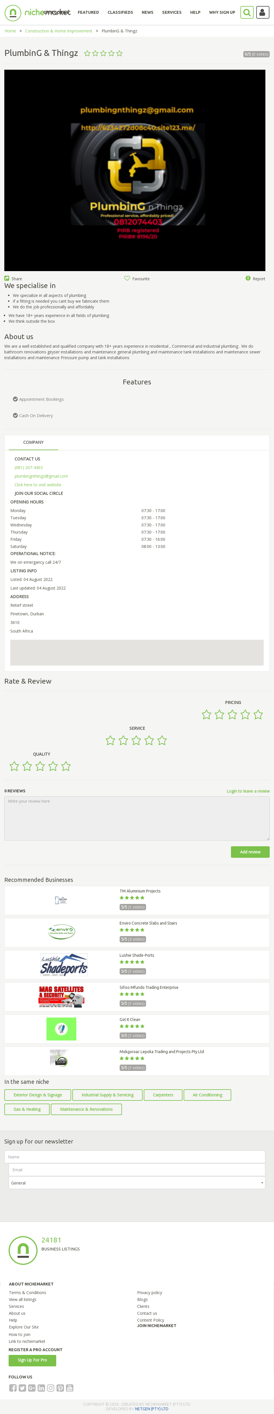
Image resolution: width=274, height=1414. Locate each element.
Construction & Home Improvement (58, 31)
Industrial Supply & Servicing (107, 1095)
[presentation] (52, 1200)
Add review (250, 852)
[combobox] (137, 1182)
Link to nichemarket (27, 1341)
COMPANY (33, 442)
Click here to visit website (38, 484)
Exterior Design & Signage (37, 1095)
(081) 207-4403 (29, 467)
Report (255, 278)
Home (10, 31)
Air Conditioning (207, 1095)
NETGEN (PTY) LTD (151, 1409)
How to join (19, 1334)
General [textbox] (18, 1183)
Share (13, 278)
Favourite (137, 278)
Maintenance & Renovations (86, 1109)
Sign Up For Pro (32, 1360)
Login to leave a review (248, 791)
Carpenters (163, 1095)
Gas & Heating (26, 1109)
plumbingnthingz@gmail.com (41, 476)
